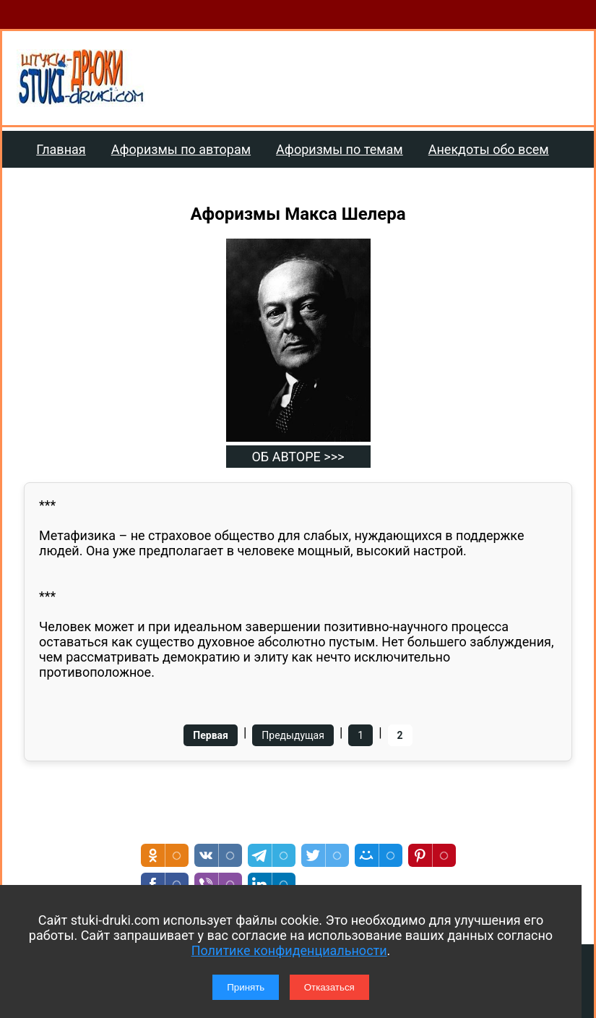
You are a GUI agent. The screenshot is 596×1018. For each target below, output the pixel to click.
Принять (245, 987)
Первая (210, 735)
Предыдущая (293, 735)
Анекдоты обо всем (488, 149)
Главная (60, 149)
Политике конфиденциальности (289, 950)
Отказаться (329, 987)
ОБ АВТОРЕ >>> (297, 456)
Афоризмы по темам (339, 149)
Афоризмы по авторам (181, 149)
